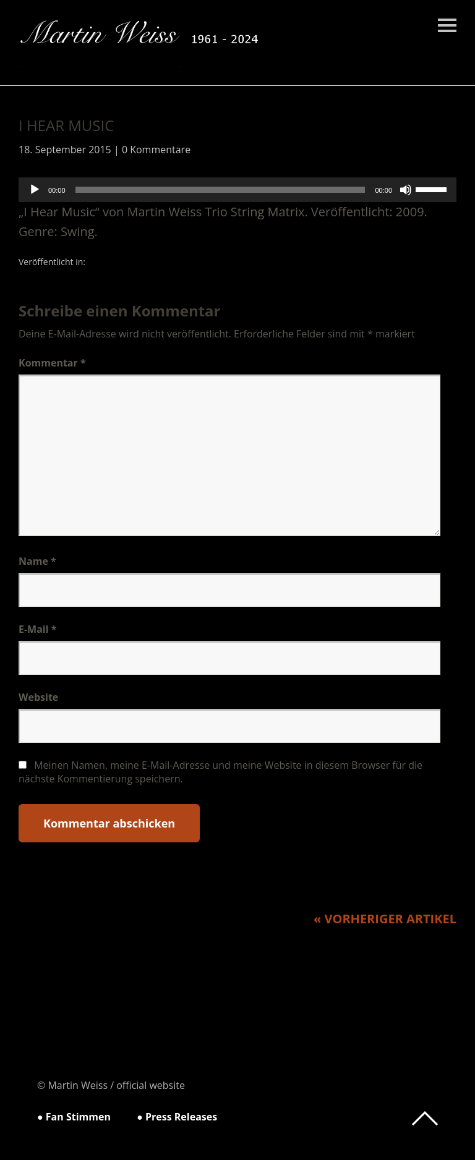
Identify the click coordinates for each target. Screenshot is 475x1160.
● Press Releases (177, 1117)
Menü (447, 25)
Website (38, 697)
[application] (237, 189)
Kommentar (52, 363)
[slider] (220, 190)
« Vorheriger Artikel (385, 918)
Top (425, 1118)
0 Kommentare (156, 149)
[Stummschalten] (406, 190)
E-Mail (38, 629)
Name (37, 561)
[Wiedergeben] (34, 190)
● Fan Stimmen (74, 1117)
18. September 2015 (65, 149)
